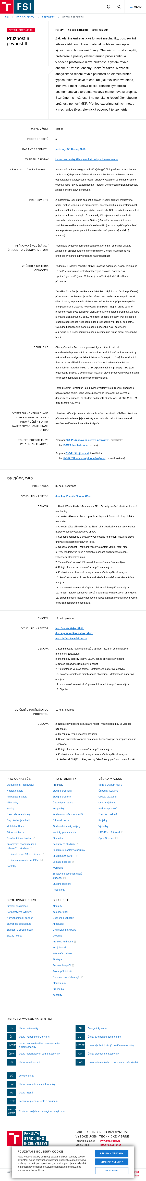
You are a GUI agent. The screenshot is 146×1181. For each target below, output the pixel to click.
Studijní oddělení (62, 883)
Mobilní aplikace (16, 826)
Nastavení (111, 1170)
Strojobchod (59, 947)
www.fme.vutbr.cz (110, 1141)
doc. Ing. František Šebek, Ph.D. (74, 633)
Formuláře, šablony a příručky (69, 850)
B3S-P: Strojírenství (77, 453)
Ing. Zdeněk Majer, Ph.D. (69, 628)
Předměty (48, 17)
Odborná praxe (61, 820)
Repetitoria (59, 889)
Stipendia (58, 838)
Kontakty (11, 866)
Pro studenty (25, 17)
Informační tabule (62, 953)
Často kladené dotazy (18, 814)
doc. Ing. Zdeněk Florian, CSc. (73, 496)
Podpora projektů (108, 808)
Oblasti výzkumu (108, 796)
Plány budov (59, 983)
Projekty (103, 820)
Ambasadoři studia (17, 796)
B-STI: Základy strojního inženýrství (84, 458)
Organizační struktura (64, 929)
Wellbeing (58, 867)
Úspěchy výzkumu (108, 790)
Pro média (58, 989)
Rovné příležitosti (62, 971)
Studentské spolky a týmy (66, 826)
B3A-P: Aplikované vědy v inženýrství (87, 440)
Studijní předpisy (62, 796)
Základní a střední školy (20, 929)
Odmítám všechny (112, 1162)
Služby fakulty (14, 935)
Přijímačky (12, 802)
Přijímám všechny (111, 1153)
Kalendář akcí (60, 912)
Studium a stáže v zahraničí (68, 814)
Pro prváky (58, 808)
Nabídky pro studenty (64, 832)
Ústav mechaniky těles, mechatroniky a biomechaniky (86, 159)
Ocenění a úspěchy (63, 918)
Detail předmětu (73, 17)
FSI (7, 17)
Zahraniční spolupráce (19, 923)
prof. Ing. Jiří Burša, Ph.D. (70, 149)
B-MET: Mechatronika (75, 445)
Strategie (58, 959)
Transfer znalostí (108, 814)
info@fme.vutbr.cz (110, 1145)
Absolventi (58, 923)
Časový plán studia (63, 802)
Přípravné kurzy (15, 832)
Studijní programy (62, 790)
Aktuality (57, 906)
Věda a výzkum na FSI (111, 784)
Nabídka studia (15, 790)
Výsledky (103, 826)
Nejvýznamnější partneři (20, 918)
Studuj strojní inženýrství (20, 784)
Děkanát (57, 935)
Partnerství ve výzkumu (19, 912)
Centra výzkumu (107, 802)
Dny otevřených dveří (18, 820)
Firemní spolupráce (17, 906)
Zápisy (10, 808)
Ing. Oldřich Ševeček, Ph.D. (71, 638)
